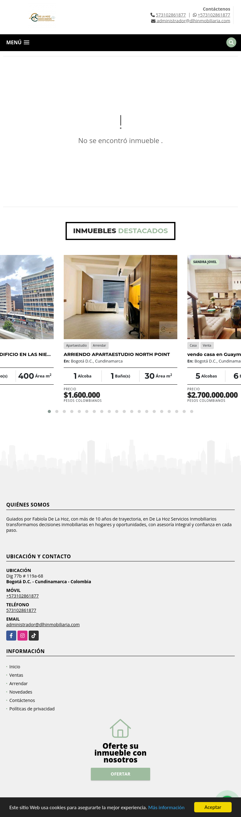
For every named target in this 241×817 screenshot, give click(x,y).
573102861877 (171, 15)
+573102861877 (214, 15)
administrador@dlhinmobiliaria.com (43, 624)
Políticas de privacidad (32, 709)
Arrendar (18, 683)
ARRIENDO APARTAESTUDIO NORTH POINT (117, 354)
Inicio (14, 667)
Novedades (20, 692)
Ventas (16, 675)
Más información (166, 807)
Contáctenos (22, 700)
